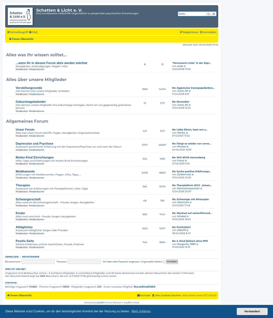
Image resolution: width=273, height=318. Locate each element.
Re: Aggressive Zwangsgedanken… (193, 88)
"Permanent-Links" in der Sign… (191, 63)
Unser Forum (25, 129)
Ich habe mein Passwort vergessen (121, 261)
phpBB (100, 302)
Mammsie (183, 202)
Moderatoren (36, 69)
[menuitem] (33, 32)
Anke (180, 66)
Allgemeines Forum (27, 121)
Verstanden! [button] (252, 311)
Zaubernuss (184, 174)
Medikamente (25, 171)
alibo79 (181, 230)
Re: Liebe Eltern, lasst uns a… (190, 129)
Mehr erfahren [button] (141, 311)
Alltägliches (24, 227)
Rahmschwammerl (188, 188)
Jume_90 (182, 90)
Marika (181, 132)
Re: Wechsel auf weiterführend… (192, 213)
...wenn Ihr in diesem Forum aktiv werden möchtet (51, 63)
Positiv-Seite (25, 241)
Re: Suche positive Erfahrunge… (191, 171)
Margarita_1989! (186, 244)
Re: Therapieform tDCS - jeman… (192, 185)
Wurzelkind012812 (144, 286)
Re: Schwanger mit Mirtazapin (190, 199)
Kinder (20, 213)
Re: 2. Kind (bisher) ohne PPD (190, 241)
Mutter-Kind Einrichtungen (35, 157)
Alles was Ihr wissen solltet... (36, 54)
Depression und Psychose (34, 143)
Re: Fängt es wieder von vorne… (191, 143)
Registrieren (30, 256)
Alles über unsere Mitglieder (36, 79)
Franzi (180, 160)
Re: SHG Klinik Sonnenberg (188, 157)
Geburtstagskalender (31, 101)
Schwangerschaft (28, 199)
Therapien (23, 185)
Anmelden (12, 256)
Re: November (180, 101)
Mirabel (181, 146)
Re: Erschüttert (181, 227)
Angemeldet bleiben (153, 261)
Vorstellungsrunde (29, 87)
